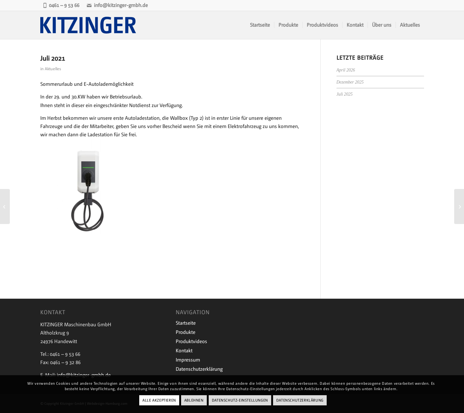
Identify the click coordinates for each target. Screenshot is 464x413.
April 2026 (346, 70)
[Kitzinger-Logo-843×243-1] (88, 25)
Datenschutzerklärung (199, 369)
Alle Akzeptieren (159, 400)
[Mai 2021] (5, 206)
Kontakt (184, 351)
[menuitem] (260, 25)
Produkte (185, 332)
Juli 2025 (345, 94)
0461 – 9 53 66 (61, 5)
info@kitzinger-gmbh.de (117, 5)
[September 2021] (459, 206)
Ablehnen (194, 400)
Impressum (188, 360)
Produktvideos (191, 341)
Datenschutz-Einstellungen (240, 400)
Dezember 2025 (350, 82)
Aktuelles (53, 68)
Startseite (186, 323)
